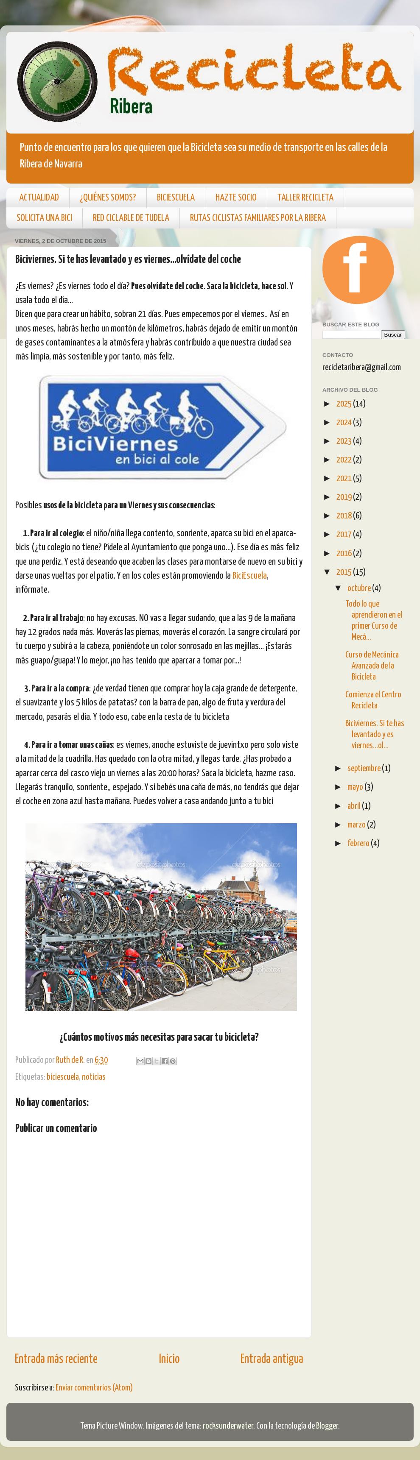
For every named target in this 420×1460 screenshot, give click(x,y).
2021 (344, 478)
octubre (359, 588)
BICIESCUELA (176, 198)
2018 (344, 516)
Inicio (169, 1359)
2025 (344, 404)
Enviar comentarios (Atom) (94, 1388)
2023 (344, 441)
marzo (357, 825)
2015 (344, 572)
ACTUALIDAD (39, 198)
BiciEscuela (249, 576)
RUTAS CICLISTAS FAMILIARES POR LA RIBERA (258, 218)
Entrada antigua (272, 1359)
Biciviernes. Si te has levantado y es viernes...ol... (374, 734)
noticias (94, 1077)
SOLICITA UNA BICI (44, 218)
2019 (344, 497)
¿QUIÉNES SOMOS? (108, 198)
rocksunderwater (228, 1426)
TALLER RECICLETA (305, 198)
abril (354, 806)
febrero (359, 843)
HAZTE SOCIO (236, 198)
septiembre (364, 768)
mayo (355, 787)
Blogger (327, 1426)
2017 (344, 534)
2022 (344, 460)
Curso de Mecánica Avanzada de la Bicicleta (372, 666)
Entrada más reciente (56, 1359)
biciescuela (63, 1077)
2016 (344, 553)
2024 (344, 422)
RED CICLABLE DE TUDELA (131, 218)
